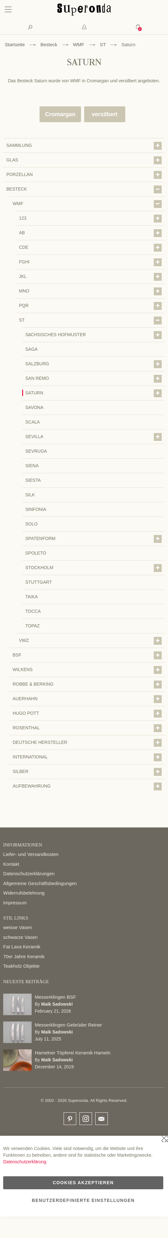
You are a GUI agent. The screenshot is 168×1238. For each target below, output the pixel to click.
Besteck (48, 44)
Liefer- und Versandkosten (31, 854)
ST (103, 44)
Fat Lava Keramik (21, 946)
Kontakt (11, 864)
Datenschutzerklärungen (29, 873)
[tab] (84, 27)
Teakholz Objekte (21, 966)
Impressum (15, 902)
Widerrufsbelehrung (24, 893)
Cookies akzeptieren (83, 1182)
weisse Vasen (17, 927)
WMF (78, 44)
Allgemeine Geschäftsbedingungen (40, 883)
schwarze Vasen (20, 937)
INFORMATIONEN (22, 844)
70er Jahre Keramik (24, 956)
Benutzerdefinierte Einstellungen (83, 1200)
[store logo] (84, 13)
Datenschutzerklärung (24, 1161)
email (101, 1118)
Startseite (15, 44)
